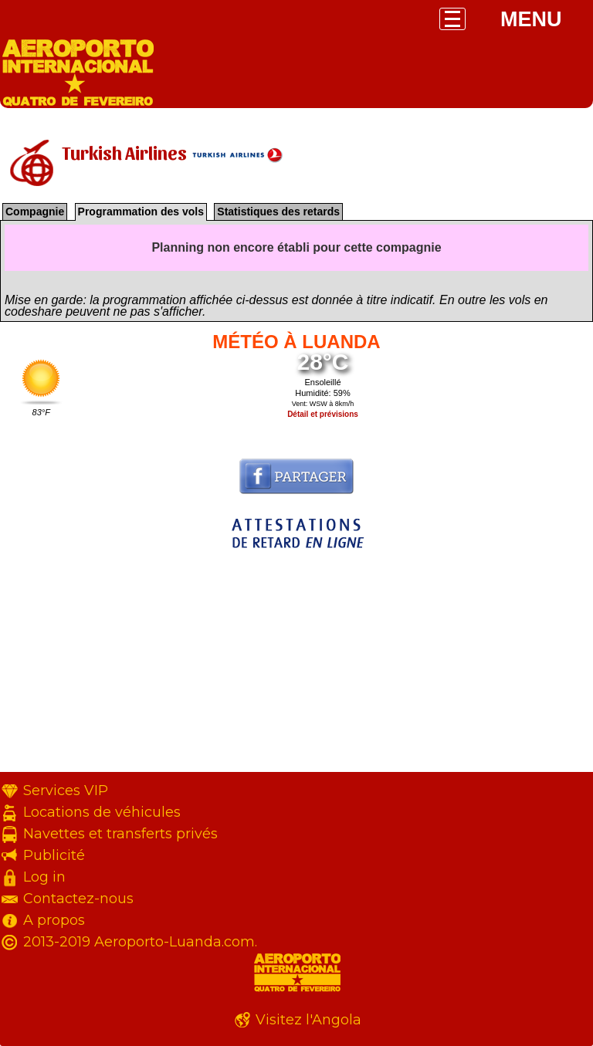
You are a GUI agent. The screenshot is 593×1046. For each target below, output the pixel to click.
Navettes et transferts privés (120, 833)
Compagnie (34, 211)
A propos (54, 920)
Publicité (54, 855)
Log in (44, 876)
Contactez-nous (78, 898)
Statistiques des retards (278, 211)
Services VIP (65, 790)
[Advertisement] (296, 664)
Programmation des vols (141, 211)
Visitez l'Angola (308, 1019)
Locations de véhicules (102, 812)
